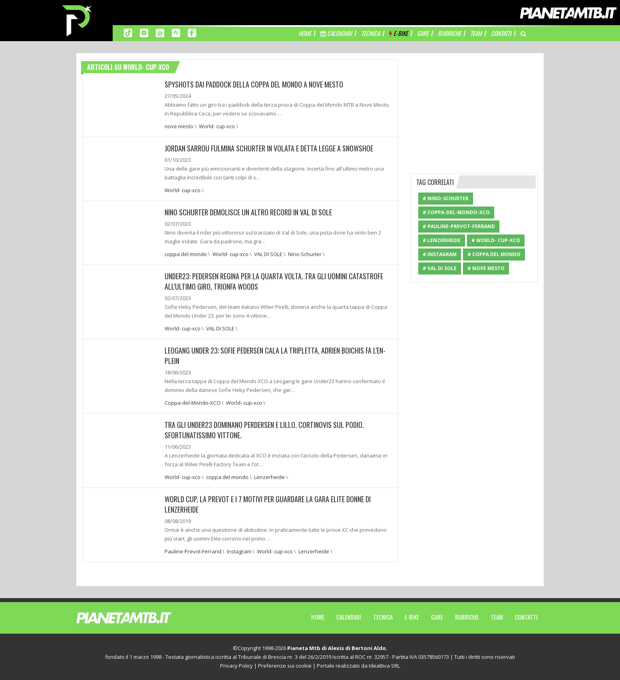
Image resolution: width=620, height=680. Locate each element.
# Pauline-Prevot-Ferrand (459, 226)
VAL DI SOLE (268, 254)
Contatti (526, 616)
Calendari (348, 616)
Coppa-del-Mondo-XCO (193, 402)
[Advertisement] (474, 109)
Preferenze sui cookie (285, 665)
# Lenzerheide (442, 240)
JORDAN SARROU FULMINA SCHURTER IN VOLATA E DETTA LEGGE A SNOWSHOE (269, 148)
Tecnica (383, 616)
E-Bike (412, 616)
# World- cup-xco (495, 240)
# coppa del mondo (494, 254)
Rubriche (467, 616)
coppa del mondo (186, 254)
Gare (437, 616)
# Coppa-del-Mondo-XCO (456, 212)
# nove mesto (486, 268)
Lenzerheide (269, 477)
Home (317, 616)
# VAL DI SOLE (440, 268)
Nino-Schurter (305, 254)
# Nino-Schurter (446, 198)
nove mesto (179, 126)
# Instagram (440, 254)
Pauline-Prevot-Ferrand (193, 551)
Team (497, 616)
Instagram (239, 551)
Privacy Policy (236, 665)
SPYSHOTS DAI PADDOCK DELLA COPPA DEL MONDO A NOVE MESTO (254, 84)
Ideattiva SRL (384, 665)
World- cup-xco (217, 126)
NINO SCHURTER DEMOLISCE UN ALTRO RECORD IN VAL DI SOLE (248, 212)
